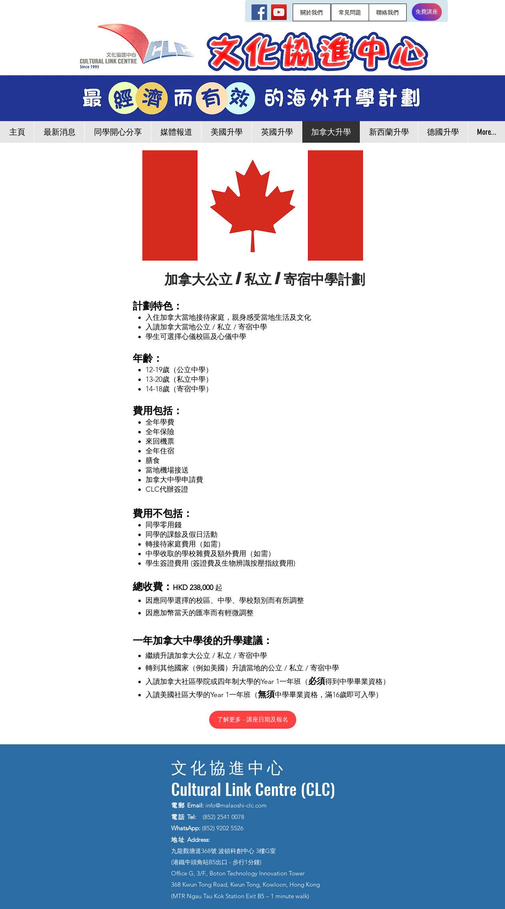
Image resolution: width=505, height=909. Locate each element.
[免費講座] (427, 12)
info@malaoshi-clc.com (236, 805)
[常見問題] (350, 12)
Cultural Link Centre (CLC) (253, 789)
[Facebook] (259, 12)
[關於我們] (312, 12)
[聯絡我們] (388, 12)
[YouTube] (279, 12)
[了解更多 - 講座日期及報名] (252, 720)
